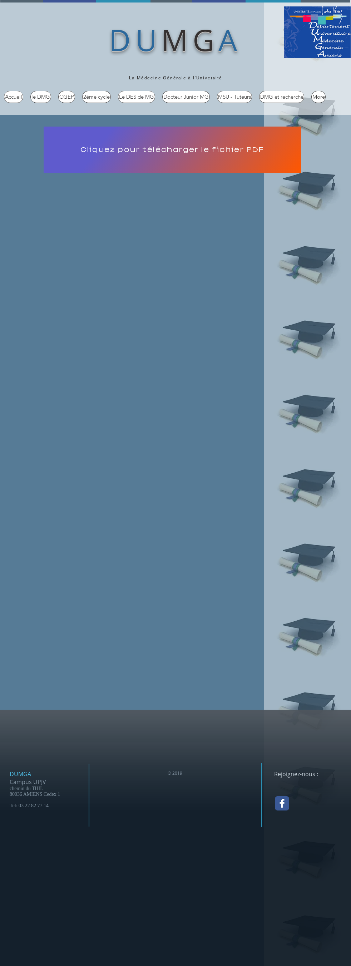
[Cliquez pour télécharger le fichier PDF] (172, 150)
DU (135, 40)
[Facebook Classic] (282, 803)
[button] (40, 97)
